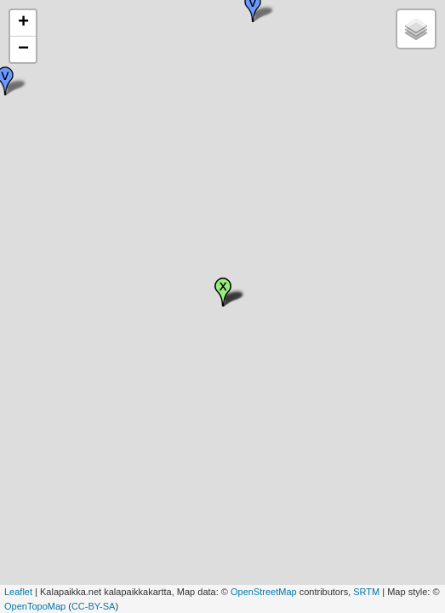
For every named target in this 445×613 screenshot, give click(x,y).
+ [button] (23, 23)
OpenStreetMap (264, 592)
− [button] (23, 49)
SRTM (366, 592)
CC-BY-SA (93, 606)
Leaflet (18, 592)
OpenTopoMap (35, 606)
